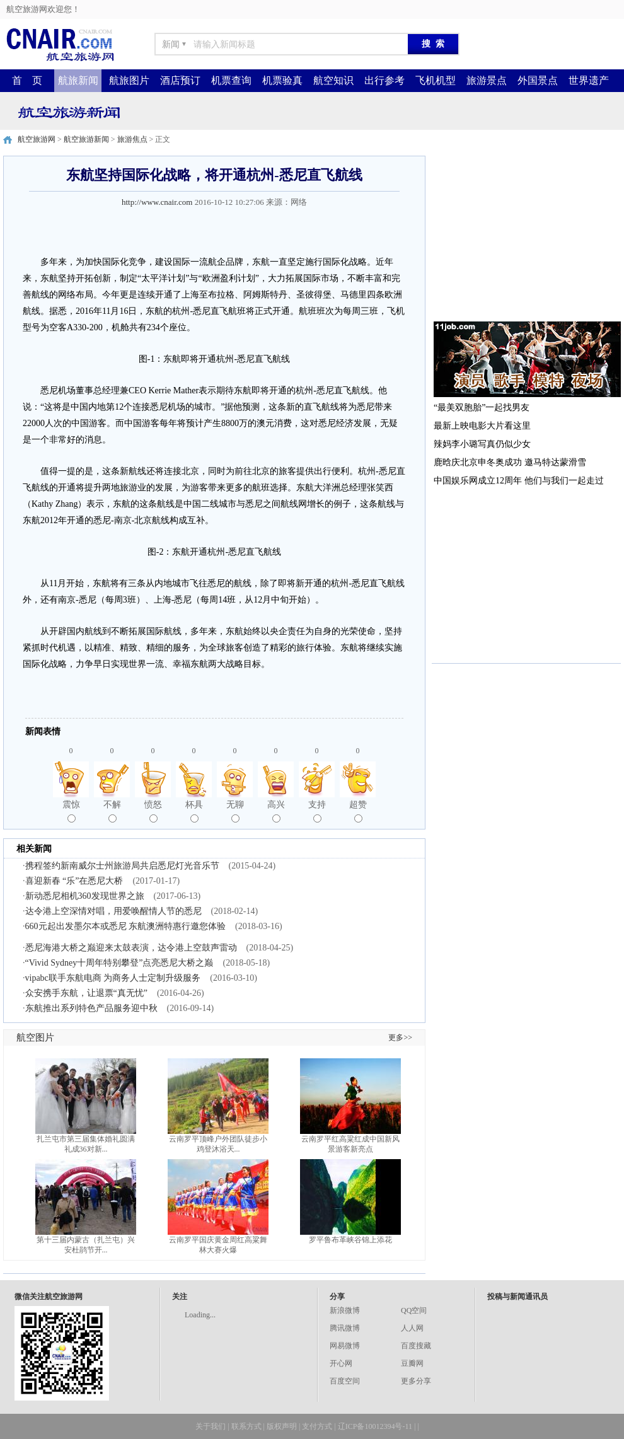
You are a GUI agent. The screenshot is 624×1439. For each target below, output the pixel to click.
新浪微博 (345, 1310)
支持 (317, 811)
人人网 (412, 1328)
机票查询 (231, 80)
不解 (112, 811)
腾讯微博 (345, 1328)
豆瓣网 (412, 1363)
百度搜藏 (416, 1345)
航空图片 (35, 1037)
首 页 (27, 80)
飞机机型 (435, 80)
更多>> (400, 1037)
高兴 (276, 811)
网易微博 (345, 1345)
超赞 (358, 811)
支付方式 (317, 1426)
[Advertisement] (526, 234)
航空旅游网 (36, 139)
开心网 (341, 1363)
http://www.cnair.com (157, 202)
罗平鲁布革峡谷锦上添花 (350, 1239)
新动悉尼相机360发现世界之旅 (84, 896)
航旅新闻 (78, 80)
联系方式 (246, 1426)
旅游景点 (486, 80)
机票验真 (282, 80)
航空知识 (333, 80)
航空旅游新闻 (86, 139)
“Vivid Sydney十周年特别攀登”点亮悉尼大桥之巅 (119, 963)
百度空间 (345, 1381)
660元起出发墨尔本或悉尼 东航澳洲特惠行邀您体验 (125, 926)
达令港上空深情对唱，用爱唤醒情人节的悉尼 (113, 911)
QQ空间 (414, 1310)
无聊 (235, 811)
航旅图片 (129, 80)
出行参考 (384, 80)
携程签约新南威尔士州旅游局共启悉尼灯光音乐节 (122, 865)
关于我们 (210, 1426)
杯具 (194, 811)
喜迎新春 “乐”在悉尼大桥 (74, 881)
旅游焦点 (132, 139)
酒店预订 (180, 80)
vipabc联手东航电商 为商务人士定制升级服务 (113, 978)
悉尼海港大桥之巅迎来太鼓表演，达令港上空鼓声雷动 (131, 947)
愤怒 (153, 811)
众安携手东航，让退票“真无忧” (86, 993)
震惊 (71, 811)
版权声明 (282, 1426)
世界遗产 (589, 80)
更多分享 (416, 1381)
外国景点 (537, 80)
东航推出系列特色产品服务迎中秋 (91, 1008)
